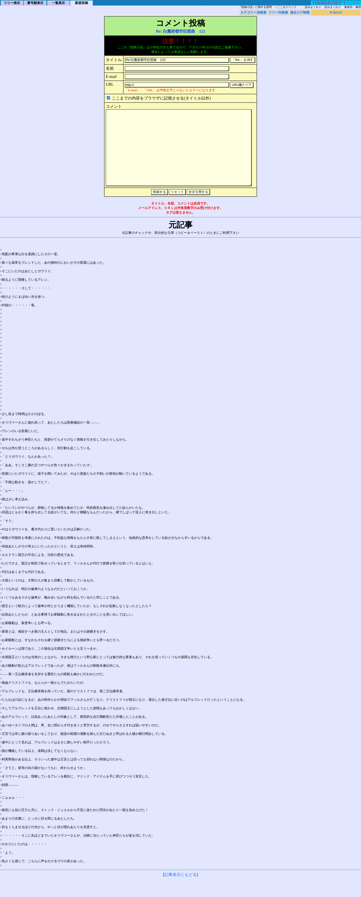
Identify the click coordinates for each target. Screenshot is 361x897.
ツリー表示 (12, 3)
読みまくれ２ (332, 7)
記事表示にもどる (180, 889)
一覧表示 (58, 3)
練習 (358, 7)
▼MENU (335, 12)
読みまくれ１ (313, 7)
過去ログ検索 (300, 12)
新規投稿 (81, 3)
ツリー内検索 (278, 12)
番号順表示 (35, 3)
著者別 (348, 7)
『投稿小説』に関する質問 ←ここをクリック (268, 7)
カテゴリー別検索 (253, 12)
